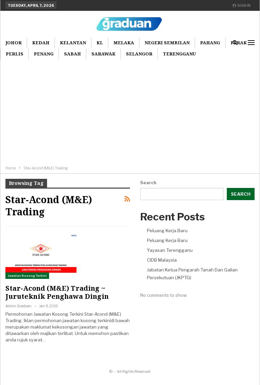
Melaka (123, 43)
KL (99, 43)
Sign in (242, 5)
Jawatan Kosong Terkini (27, 276)
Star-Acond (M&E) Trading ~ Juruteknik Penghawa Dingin (57, 292)
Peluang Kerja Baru (167, 230)
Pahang (210, 43)
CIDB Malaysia (162, 260)
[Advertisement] (130, 113)
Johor (13, 43)
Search (148, 182)
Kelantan (73, 43)
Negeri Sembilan (167, 43)
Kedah (40, 43)
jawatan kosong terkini (87, 320)
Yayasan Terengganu (170, 250)
